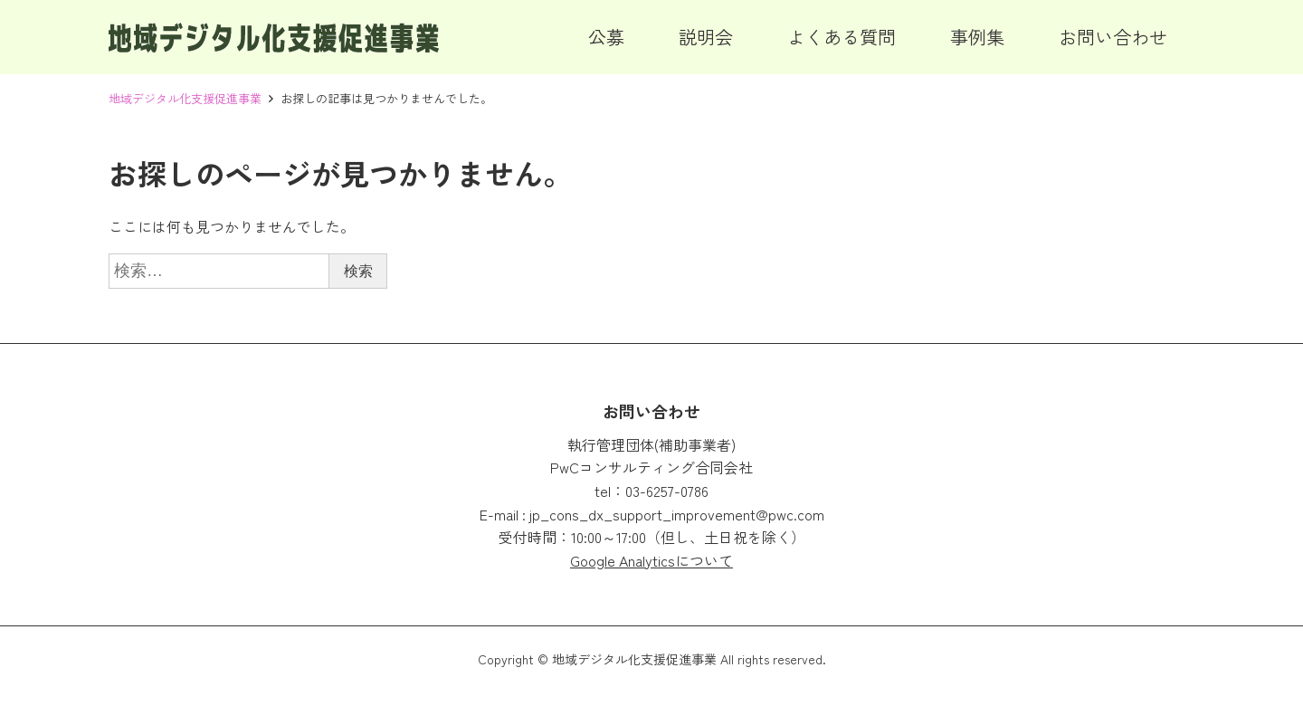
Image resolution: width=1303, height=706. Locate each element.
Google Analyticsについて (651, 560)
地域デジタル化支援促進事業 (185, 98)
